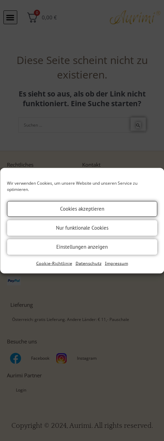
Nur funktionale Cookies (82, 227)
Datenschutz (89, 263)
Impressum (116, 263)
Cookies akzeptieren (82, 208)
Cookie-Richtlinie (54, 263)
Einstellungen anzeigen (82, 247)
